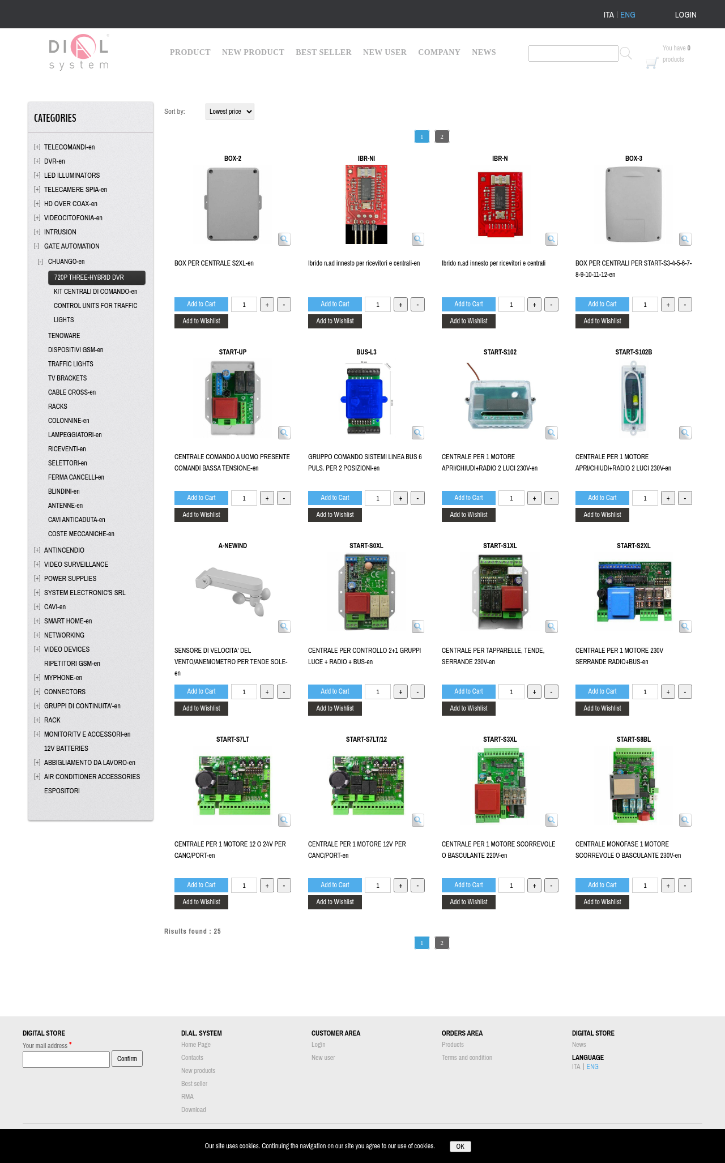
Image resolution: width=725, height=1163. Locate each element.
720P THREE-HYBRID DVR (89, 277)
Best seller (194, 1083)
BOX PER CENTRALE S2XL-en (214, 263)
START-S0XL (366, 545)
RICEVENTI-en (67, 449)
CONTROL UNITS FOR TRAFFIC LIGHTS (96, 312)
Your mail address (47, 1045)
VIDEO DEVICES (66, 649)
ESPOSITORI (62, 791)
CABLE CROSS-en (72, 392)
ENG (628, 14)
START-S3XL (500, 739)
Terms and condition (467, 1057)
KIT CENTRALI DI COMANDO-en (95, 291)
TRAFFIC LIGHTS (70, 364)
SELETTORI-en (67, 463)
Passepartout (377, 1157)
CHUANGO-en (66, 261)
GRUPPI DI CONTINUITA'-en (82, 706)
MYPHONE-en (63, 677)
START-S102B (634, 352)
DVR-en (54, 161)
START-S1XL (500, 545)
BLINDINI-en (64, 491)
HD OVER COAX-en (70, 203)
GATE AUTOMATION (72, 246)
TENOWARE (64, 335)
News (579, 1044)
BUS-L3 (366, 352)
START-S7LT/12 (366, 739)
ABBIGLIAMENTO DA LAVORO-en (89, 762)
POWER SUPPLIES (70, 578)
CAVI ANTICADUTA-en (76, 519)
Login (319, 1044)
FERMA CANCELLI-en (76, 477)
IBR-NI (366, 158)
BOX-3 (633, 158)
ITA (609, 14)
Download (193, 1109)
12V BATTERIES (66, 748)
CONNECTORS (65, 691)
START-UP (232, 352)
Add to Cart (201, 304)
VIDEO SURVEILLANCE (76, 564)
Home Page (196, 1044)
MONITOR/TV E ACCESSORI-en (87, 734)
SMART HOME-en (68, 621)
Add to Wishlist (201, 321)
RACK (52, 720)
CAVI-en (55, 607)
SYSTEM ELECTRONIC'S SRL (85, 592)
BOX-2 (232, 158)
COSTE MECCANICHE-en (81, 533)
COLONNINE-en (68, 420)
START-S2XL (633, 545)
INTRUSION (60, 232)
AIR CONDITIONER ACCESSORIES (92, 776)
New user (323, 1057)
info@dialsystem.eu (541, 1134)
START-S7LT (232, 739)
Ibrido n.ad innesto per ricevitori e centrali (493, 263)
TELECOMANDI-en (69, 147)
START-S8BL (634, 739)
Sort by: (174, 111)
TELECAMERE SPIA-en (75, 189)
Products (453, 1044)
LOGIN (686, 14)
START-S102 (500, 352)
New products (198, 1070)
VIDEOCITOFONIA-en (73, 218)
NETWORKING (64, 635)
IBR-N (500, 158)
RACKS (57, 406)
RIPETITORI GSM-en (72, 663)
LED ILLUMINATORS (72, 175)
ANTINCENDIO (64, 550)
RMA (187, 1096)
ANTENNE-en (65, 505)
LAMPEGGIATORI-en (75, 434)
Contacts (192, 1057)
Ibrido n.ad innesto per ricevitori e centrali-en (364, 263)
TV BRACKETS (67, 378)
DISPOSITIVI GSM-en (75, 349)
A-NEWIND (233, 545)
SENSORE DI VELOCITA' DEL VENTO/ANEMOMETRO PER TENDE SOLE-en (230, 662)
